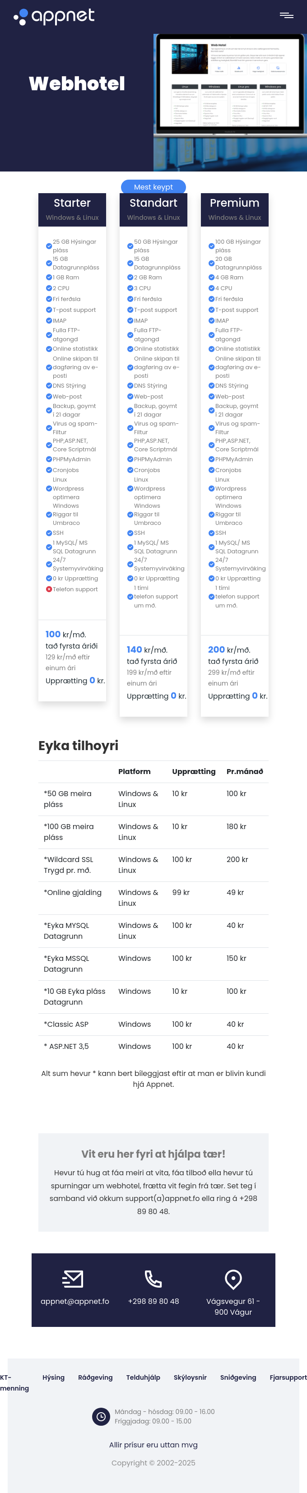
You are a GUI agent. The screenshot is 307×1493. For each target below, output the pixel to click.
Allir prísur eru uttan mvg (153, 1445)
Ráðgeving (95, 1377)
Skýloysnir (190, 1377)
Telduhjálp (143, 1377)
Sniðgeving (238, 1377)
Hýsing (53, 1377)
